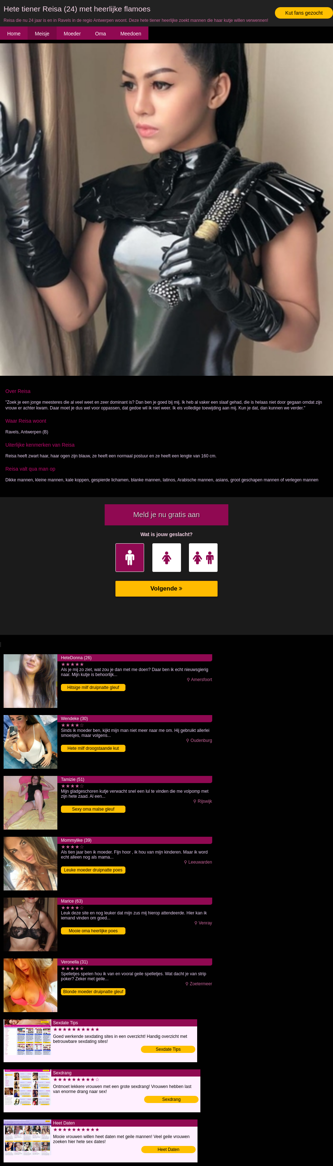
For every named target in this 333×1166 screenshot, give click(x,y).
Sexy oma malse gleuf (93, 809)
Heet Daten (169, 1149)
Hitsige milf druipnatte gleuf (93, 687)
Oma (100, 34)
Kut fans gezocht (304, 13)
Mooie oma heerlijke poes (93, 930)
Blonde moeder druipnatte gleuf (93, 991)
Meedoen (130, 34)
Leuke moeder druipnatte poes (93, 870)
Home (13, 34)
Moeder (72, 34)
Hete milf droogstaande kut (93, 748)
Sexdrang (171, 1099)
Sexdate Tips (168, 1049)
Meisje (42, 34)
